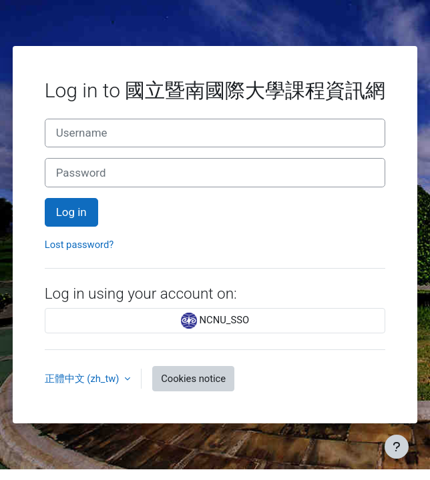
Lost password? (79, 245)
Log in (71, 212)
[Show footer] (397, 447)
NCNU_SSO (215, 321)
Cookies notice (193, 379)
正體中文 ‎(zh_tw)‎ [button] (83, 379)
